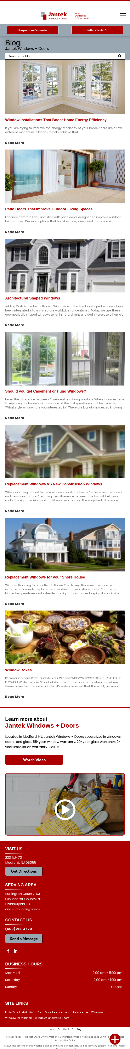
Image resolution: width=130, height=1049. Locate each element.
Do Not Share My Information (41, 1036)
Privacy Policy (13, 1036)
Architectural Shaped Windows (32, 298)
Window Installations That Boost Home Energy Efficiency (56, 120)
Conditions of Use (69, 1036)
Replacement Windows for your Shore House (45, 577)
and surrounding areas (22, 909)
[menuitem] (21, 1012)
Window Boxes (18, 670)
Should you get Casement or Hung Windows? (45, 391)
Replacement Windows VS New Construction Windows (53, 484)
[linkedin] (15, 951)
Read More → (16, 142)
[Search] (65, 56)
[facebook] (8, 951)
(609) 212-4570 (18, 929)
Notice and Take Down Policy (97, 1036)
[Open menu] (123, 16)
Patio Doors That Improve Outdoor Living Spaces (48, 209)
